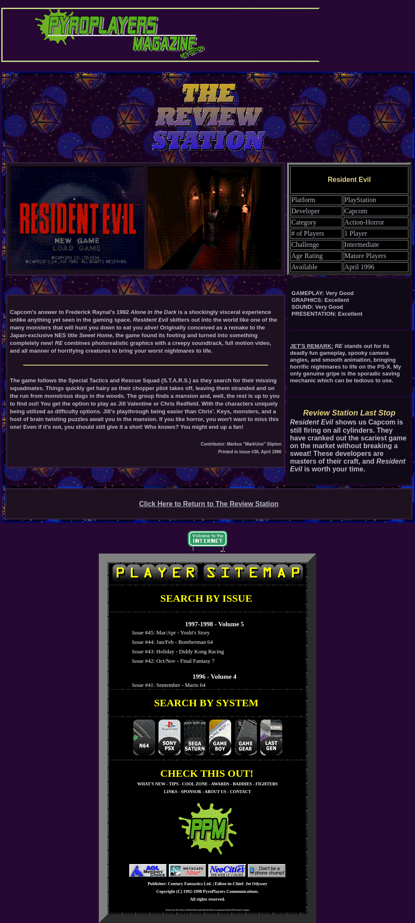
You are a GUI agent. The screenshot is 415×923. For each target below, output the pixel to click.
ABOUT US (215, 791)
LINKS (170, 791)
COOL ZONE (195, 783)
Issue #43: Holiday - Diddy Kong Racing (176, 651)
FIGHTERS (267, 783)
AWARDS (220, 783)
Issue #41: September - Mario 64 (167, 685)
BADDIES (242, 783)
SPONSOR (191, 791)
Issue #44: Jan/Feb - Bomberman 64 (171, 642)
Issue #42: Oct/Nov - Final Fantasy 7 (172, 661)
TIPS (173, 783)
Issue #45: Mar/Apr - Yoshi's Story (169, 632)
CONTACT (240, 791)
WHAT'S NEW (151, 783)
